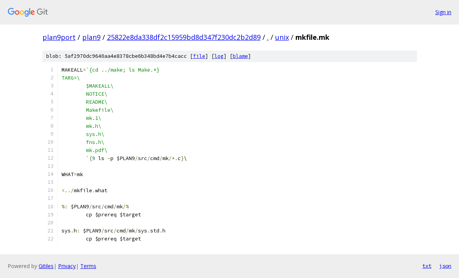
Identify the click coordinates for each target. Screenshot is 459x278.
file (199, 56)
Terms (88, 266)
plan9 (91, 37)
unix (282, 37)
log (219, 56)
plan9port (59, 37)
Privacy (67, 266)
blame (240, 56)
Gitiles (46, 266)
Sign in (443, 12)
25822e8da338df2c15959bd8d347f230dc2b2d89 (184, 37)
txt (426, 265)
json (445, 265)
